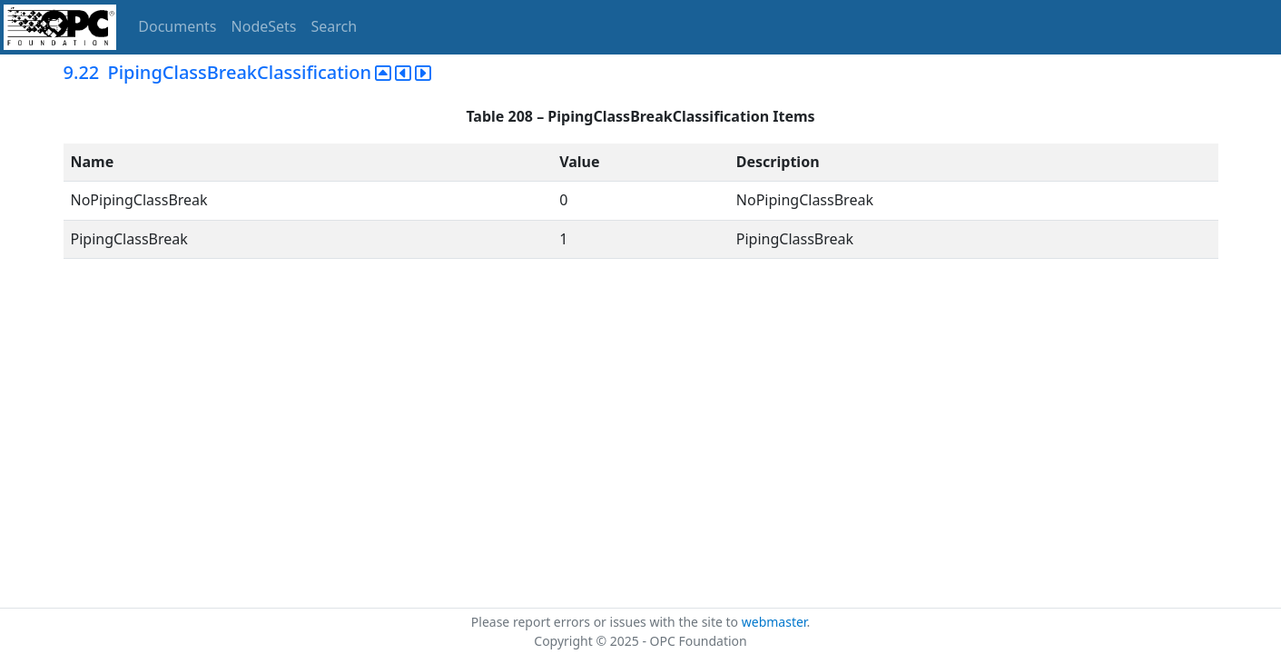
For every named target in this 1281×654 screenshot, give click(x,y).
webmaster (774, 621)
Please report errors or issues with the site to (606, 621)
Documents (177, 26)
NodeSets (264, 26)
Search (334, 26)
